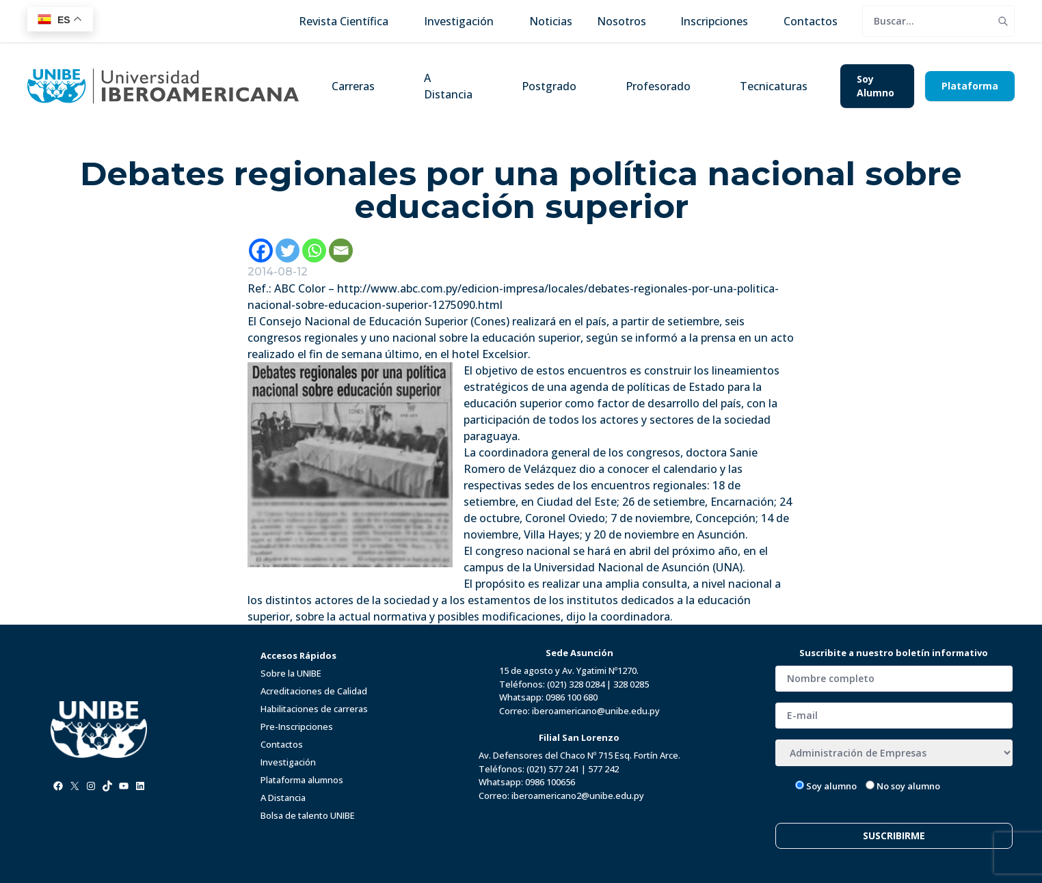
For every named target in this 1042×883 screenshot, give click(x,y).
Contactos (281, 744)
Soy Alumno (875, 85)
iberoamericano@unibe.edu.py (596, 711)
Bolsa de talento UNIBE (307, 815)
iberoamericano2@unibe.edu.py (577, 795)
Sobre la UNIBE (290, 673)
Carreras (353, 86)
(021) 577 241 (552, 769)
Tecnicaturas (773, 86)
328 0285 (631, 684)
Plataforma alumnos (301, 780)
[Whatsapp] (314, 250)
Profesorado (658, 86)
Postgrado (549, 86)
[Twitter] (287, 250)
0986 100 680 (572, 697)
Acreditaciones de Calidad (313, 691)
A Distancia (448, 86)
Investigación (288, 762)
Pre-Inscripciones (296, 726)
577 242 (603, 769)
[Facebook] (261, 250)
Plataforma (969, 85)
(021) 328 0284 (575, 684)
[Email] (341, 250)
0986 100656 (550, 782)
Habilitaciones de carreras (314, 709)
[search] (927, 21)
